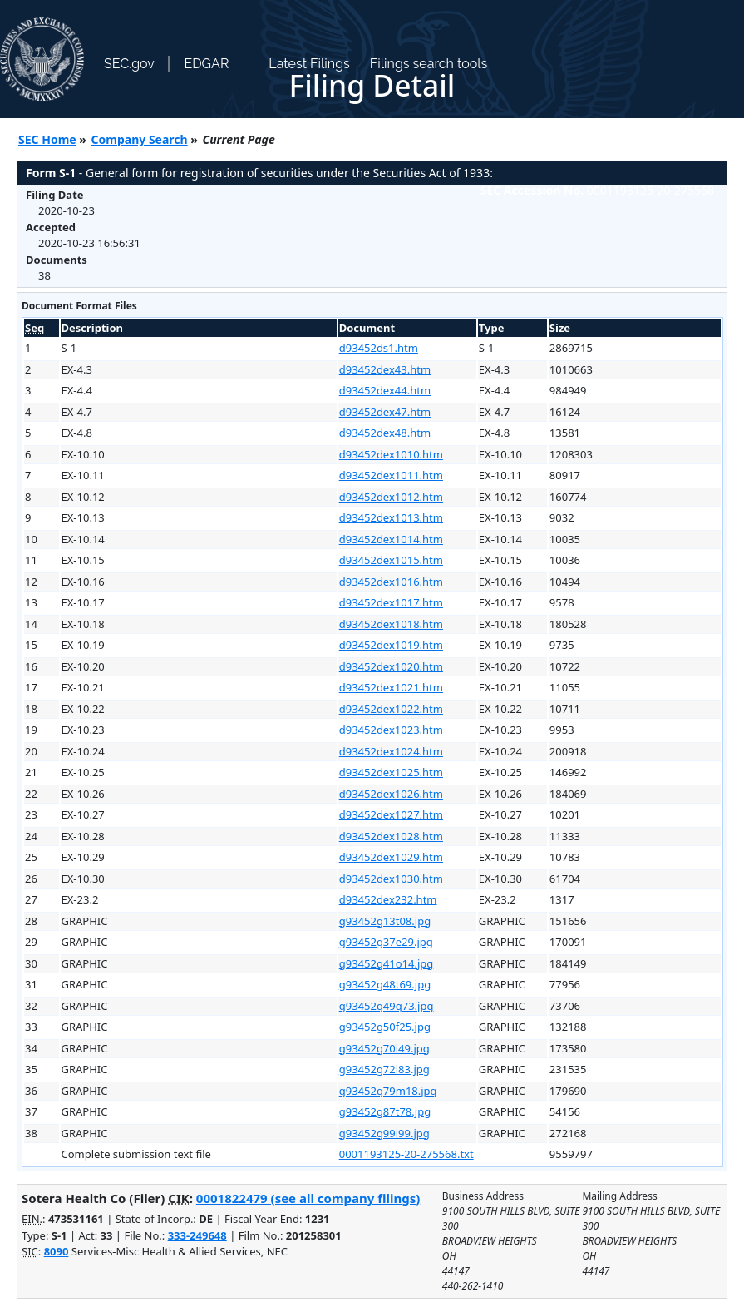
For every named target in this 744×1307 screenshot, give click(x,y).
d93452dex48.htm (385, 432)
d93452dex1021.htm (391, 687)
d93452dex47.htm (385, 411)
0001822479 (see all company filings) (308, 1198)
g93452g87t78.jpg (385, 1111)
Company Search (139, 139)
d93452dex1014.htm (391, 539)
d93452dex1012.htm (391, 496)
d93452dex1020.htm (391, 666)
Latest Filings (309, 64)
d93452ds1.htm (378, 347)
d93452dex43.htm (385, 369)
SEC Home (47, 139)
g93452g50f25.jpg (385, 1026)
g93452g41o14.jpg (386, 963)
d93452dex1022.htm (391, 708)
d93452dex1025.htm (391, 772)
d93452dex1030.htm (391, 878)
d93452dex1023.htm (391, 729)
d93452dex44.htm (385, 390)
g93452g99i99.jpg (384, 1133)
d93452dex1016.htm (391, 581)
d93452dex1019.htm (391, 644)
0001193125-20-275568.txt (406, 1153)
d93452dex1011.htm (391, 475)
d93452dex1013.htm (391, 517)
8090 (56, 1251)
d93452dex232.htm (388, 899)
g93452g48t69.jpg (385, 984)
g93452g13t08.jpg (385, 920)
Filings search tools (429, 64)
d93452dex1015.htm (391, 559)
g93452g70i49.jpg (384, 1048)
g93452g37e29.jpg (386, 941)
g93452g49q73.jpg (386, 1005)
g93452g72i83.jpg (384, 1069)
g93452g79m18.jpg (388, 1090)
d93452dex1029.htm (391, 856)
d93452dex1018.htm (391, 623)
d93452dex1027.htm (391, 814)
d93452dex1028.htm (391, 836)
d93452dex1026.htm (391, 793)
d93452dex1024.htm (391, 751)
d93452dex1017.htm (391, 602)
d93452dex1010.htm (391, 454)
